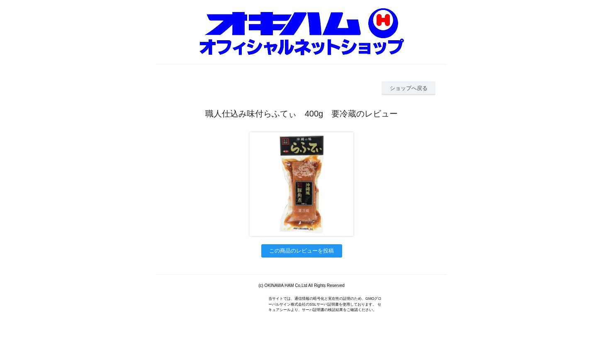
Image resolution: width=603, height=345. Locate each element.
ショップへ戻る (409, 88)
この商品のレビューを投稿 (301, 251)
